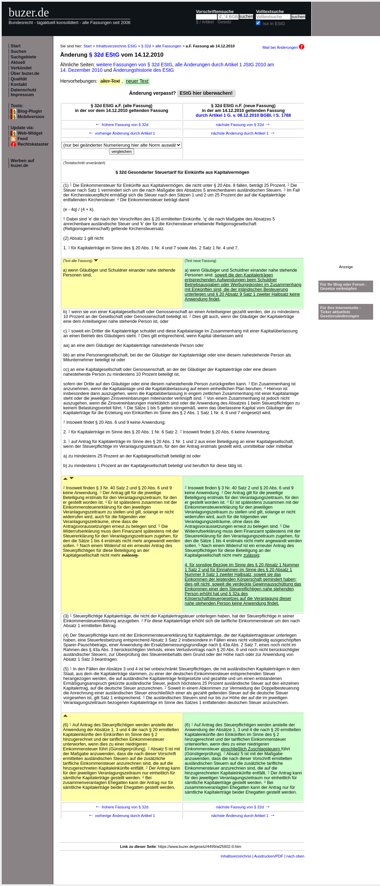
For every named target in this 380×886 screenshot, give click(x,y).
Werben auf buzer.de (22, 163)
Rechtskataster (33, 144)
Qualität (19, 79)
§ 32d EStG (104, 55)
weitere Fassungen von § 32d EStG (134, 64)
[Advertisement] (345, 162)
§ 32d (146, 46)
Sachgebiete (23, 57)
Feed (23, 138)
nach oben (295, 856)
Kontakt (19, 84)
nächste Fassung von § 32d (243, 125)
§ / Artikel (205, 22)
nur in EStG (274, 23)
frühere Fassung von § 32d (122, 125)
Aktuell (18, 62)
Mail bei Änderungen (283, 47)
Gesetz (224, 22)
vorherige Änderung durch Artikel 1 (121, 133)
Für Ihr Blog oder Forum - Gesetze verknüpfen (343, 286)
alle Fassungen (168, 46)
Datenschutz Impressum (23, 92)
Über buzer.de (25, 73)
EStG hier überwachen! (206, 93)
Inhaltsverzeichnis (236, 856)
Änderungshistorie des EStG (143, 70)
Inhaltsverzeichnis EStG (116, 46)
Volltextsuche (270, 11)
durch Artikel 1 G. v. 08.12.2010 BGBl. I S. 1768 (243, 115)
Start (16, 46)
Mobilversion (31, 116)
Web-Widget (30, 133)
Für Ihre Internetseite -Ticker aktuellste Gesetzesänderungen (340, 312)
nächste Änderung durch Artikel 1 (243, 133)
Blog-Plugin (30, 111)
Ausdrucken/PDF (268, 856)
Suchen (18, 51)
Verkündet (21, 68)
